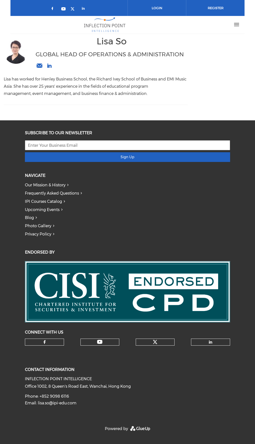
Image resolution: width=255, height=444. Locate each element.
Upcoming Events (42, 209)
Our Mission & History (45, 185)
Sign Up (127, 157)
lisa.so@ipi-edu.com (39, 66)
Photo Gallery (38, 225)
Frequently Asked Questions (52, 193)
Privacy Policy (38, 234)
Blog (29, 217)
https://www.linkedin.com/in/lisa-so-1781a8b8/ (49, 66)
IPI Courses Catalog (43, 201)
